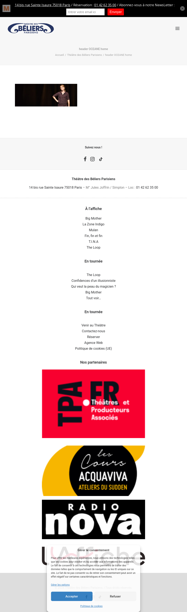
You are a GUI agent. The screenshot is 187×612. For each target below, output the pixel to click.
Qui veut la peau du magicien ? (93, 286)
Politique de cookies (91, 606)
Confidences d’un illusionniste (94, 281)
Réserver (93, 337)
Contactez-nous (93, 331)
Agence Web (93, 343)
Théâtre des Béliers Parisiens (84, 54)
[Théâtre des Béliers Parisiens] (30, 28)
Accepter (71, 596)
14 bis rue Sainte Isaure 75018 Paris (55, 187)
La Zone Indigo (93, 224)
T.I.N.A (93, 242)
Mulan (93, 230)
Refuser (115, 596)
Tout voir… (93, 298)
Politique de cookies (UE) (93, 349)
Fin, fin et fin (94, 236)
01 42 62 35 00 (147, 187)
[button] (177, 28)
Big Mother (94, 218)
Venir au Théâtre (93, 325)
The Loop (93, 247)
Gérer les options (60, 584)
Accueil (59, 54)
